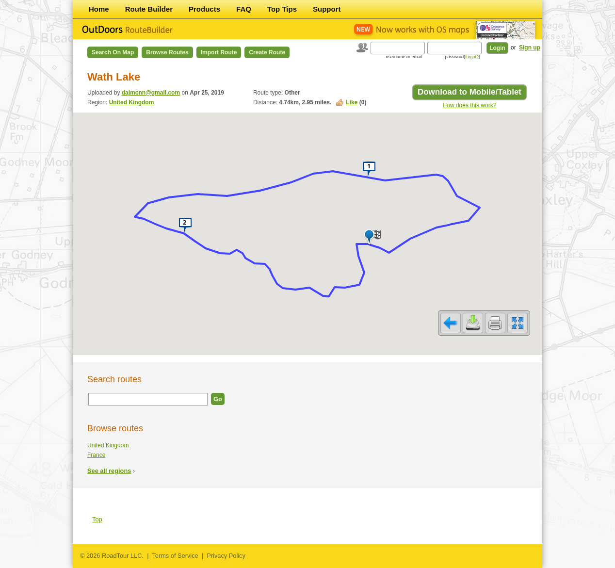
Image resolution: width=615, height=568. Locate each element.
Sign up (529, 47)
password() (462, 56)
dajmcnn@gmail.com (151, 92)
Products (204, 9)
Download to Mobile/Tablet (469, 92)
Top (97, 519)
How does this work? (470, 105)
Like (351, 102)
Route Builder (149, 9)
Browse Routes (167, 52)
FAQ (243, 9)
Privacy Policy (226, 555)
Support (327, 9)
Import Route (219, 52)
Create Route (267, 52)
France (96, 455)
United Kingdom (131, 102)
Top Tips (282, 9)
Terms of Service (175, 555)
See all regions (109, 470)
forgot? (472, 56)
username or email (404, 56)
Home (99, 9)
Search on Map (113, 52)
